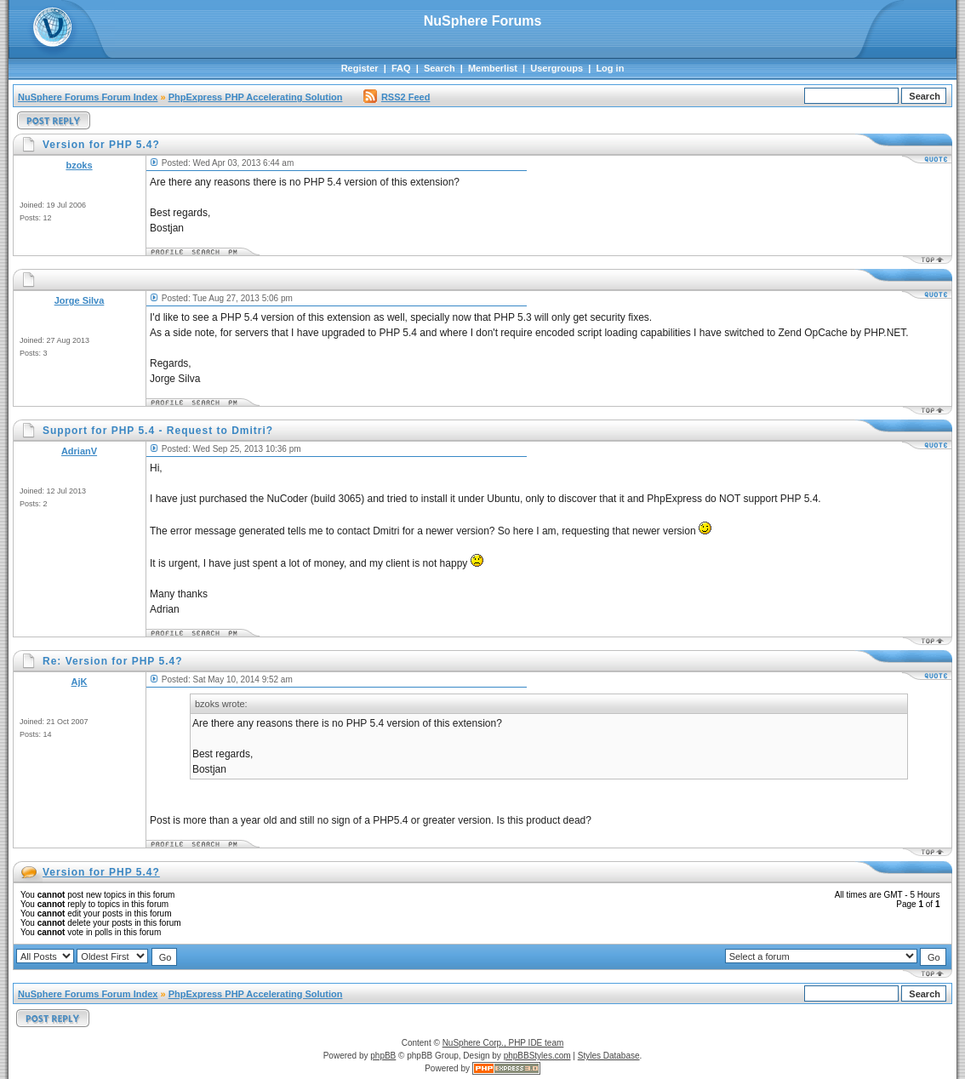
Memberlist (492, 68)
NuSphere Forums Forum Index (87, 97)
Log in (610, 68)
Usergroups (556, 68)
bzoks (79, 165)
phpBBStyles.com (537, 1055)
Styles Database (609, 1055)
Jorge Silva (79, 300)
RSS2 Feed (396, 97)
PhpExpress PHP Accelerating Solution (255, 97)
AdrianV (79, 451)
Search (439, 68)
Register (360, 68)
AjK (79, 682)
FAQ (401, 68)
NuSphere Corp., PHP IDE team (503, 1043)
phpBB (383, 1055)
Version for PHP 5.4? (101, 872)
